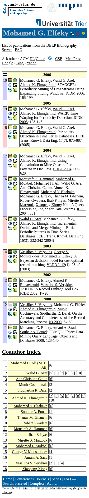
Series (56, 479)
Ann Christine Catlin (36, 188)
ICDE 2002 (28, 293)
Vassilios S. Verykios (36, 252)
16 (5, 457)
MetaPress (73, 59)
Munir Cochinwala (33, 384)
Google (7, 63)
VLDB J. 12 (56, 265)
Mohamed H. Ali (46, 183)
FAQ (18, 50)
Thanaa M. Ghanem (68, 196)
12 (5, 435)
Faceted (21, 483)
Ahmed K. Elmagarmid (38, 85)
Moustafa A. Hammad (37, 179)
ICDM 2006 (75, 93)
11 (5, 429)
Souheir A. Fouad (33, 332)
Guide (40, 59)
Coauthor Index (21, 352)
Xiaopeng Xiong (48, 205)
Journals (42, 479)
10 (79, 373)
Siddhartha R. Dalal (55, 313)
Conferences (24, 479)
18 (5, 469)
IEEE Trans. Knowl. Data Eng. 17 (52, 138)
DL (32, 59)
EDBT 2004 (62, 169)
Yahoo (31, 63)
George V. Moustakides (29, 452)
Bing (19, 63)
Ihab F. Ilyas (56, 200)
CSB (58, 59)
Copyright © (10, 488)
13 (5, 440)
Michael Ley (64, 488)
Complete (37, 483)
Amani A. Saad (64, 328)
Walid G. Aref (63, 80)
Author (52, 483)
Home (7, 479)
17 (5, 463)
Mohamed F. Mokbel (31, 446)
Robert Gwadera (32, 200)
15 (5, 452)
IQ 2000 (55, 322)
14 (5, 446)
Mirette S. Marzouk (32, 440)
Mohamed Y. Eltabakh (58, 192)
